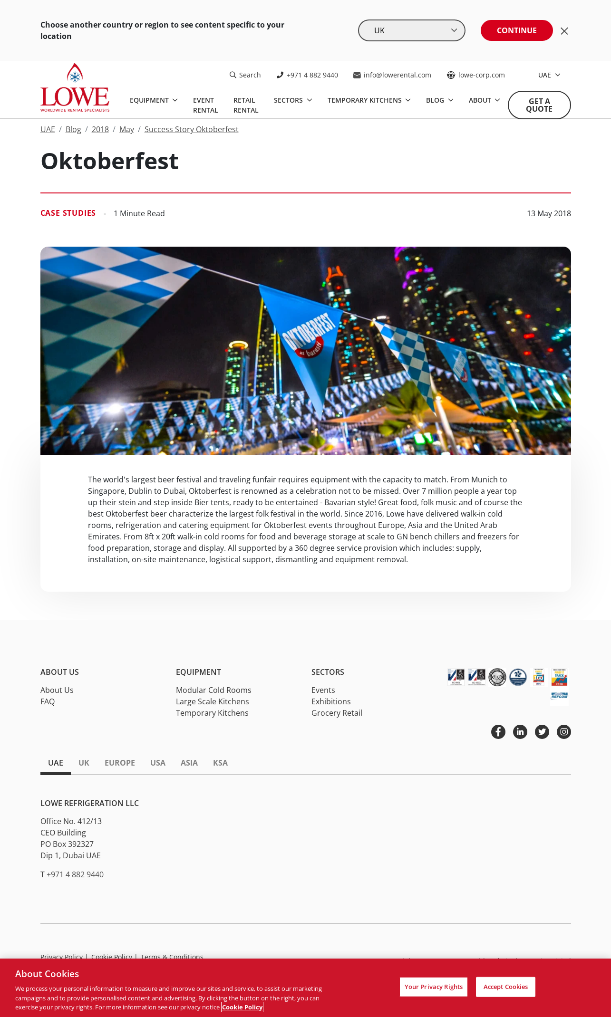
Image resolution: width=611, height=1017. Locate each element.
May (126, 129)
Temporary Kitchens (366, 100)
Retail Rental (246, 105)
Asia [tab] (189, 763)
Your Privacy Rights (434, 986)
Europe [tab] (120, 763)
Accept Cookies (506, 986)
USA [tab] (157, 763)
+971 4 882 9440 (307, 74)
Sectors (289, 100)
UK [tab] (83, 763)
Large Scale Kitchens (212, 701)
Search (245, 74)
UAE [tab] (55, 763)
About (481, 100)
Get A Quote (539, 105)
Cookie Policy (114, 956)
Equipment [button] (198, 672)
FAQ (47, 701)
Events (323, 690)
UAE (545, 74)
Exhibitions (331, 701)
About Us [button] (59, 672)
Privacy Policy (64, 956)
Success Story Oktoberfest (192, 129)
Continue (517, 30)
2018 (100, 129)
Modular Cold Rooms (214, 690)
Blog (436, 100)
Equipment (150, 100)
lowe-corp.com (475, 74)
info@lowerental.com (392, 74)
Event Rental (205, 105)
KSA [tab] (220, 763)
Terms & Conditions (172, 956)
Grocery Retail (336, 713)
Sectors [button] (327, 672)
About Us (57, 690)
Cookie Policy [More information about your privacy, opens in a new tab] (242, 1007)
